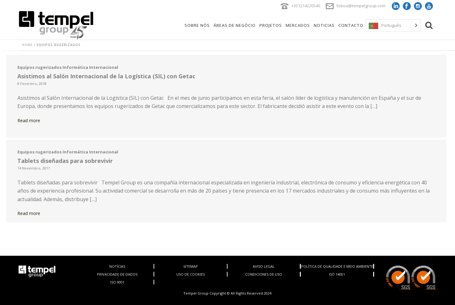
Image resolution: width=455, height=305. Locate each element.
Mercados (298, 25)
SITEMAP (190, 266)
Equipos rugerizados (39, 67)
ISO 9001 (117, 282)
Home (27, 45)
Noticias (324, 25)
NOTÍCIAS (117, 266)
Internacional (103, 67)
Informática (75, 67)
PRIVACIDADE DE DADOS (117, 274)
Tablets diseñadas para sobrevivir (65, 160)
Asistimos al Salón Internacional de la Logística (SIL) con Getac (106, 76)
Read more (28, 120)
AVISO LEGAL (264, 266)
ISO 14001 (337, 274)
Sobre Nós (197, 25)
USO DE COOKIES (190, 274)
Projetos (270, 25)
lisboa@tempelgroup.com (361, 6)
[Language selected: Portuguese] (393, 25)
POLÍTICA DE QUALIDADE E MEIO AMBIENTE (337, 266)
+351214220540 (305, 6)
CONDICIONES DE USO (263, 274)
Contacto (350, 25)
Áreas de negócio (235, 25)
